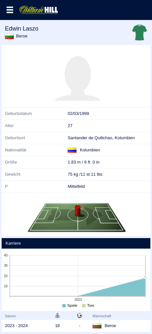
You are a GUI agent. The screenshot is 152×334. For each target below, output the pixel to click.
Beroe (22, 35)
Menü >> (10, 10)
